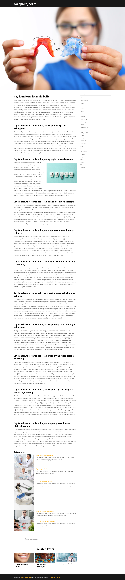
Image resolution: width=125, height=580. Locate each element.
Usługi (82, 162)
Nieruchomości (84, 130)
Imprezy (82, 116)
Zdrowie (82, 167)
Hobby (82, 114)
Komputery (83, 119)
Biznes (82, 98)
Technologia (83, 151)
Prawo (82, 138)
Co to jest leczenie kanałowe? (45, 521)
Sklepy (82, 146)
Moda (82, 124)
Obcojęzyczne (84, 132)
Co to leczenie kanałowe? (44, 481)
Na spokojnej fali (26, 4)
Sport (82, 149)
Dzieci (82, 103)
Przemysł (83, 141)
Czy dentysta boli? (41, 469)
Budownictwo (84, 100)
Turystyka (83, 157)
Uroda (82, 159)
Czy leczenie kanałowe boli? (44, 455)
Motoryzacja (84, 127)
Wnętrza (82, 165)
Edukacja (83, 108)
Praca (82, 135)
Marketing (83, 122)
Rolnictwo (83, 143)
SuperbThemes (55, 577)
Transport (83, 154)
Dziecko (82, 106)
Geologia (83, 111)
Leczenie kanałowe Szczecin (45, 511)
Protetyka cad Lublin (66, 564)
